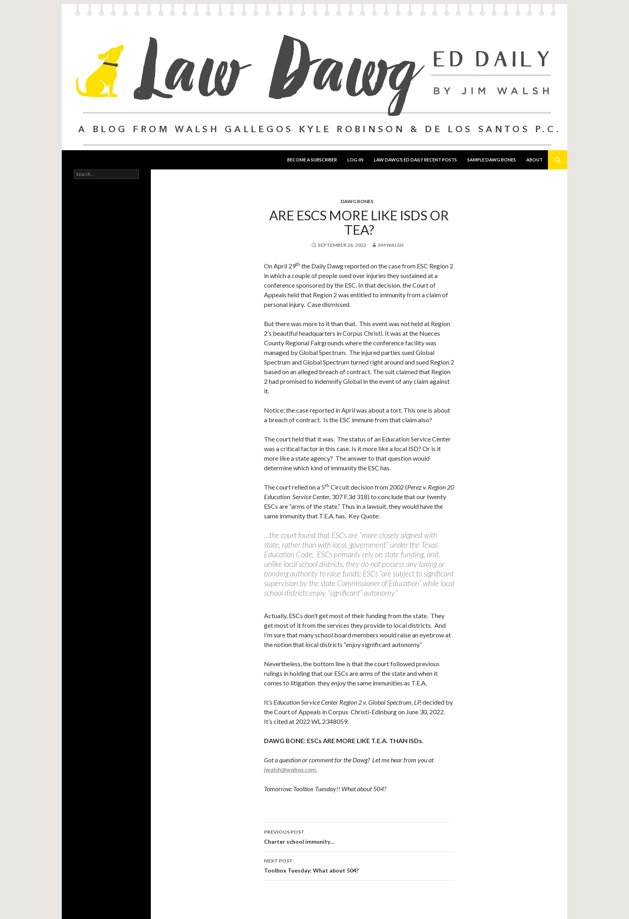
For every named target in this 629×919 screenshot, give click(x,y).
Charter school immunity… (359, 836)
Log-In (355, 159)
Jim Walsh (390, 245)
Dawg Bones (357, 201)
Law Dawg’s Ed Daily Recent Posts (415, 159)
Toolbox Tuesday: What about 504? (359, 865)
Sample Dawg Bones (491, 159)
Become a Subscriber (312, 159)
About (534, 159)
